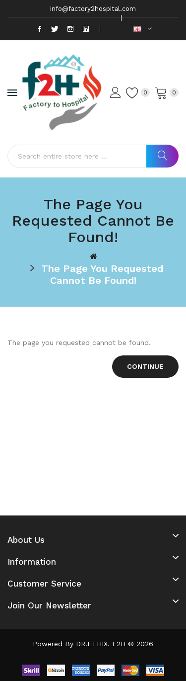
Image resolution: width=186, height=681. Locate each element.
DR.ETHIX (92, 644)
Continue (145, 366)
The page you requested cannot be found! (102, 274)
